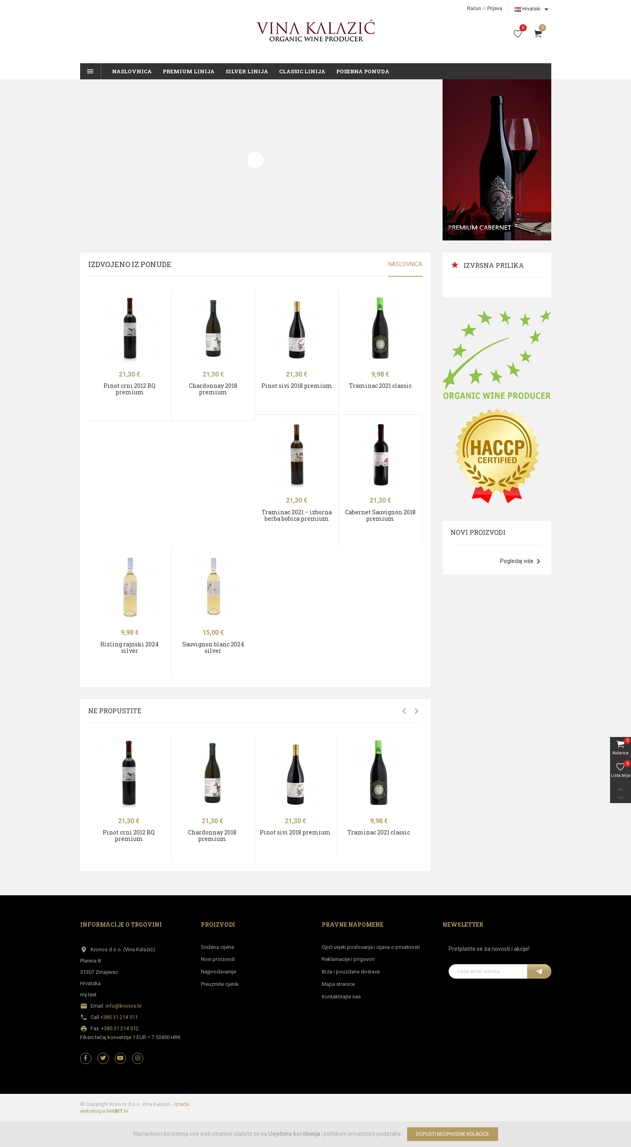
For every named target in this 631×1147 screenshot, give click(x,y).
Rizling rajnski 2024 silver (129, 647)
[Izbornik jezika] (533, 9)
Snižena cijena (217, 947)
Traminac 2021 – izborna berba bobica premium (297, 515)
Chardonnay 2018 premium (213, 388)
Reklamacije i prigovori (348, 959)
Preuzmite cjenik (220, 984)
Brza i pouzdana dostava (351, 972)
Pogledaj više (521, 561)
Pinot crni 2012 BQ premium (129, 388)
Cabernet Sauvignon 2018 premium (380, 515)
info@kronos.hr (124, 1006)
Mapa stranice (338, 984)
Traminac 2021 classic (380, 385)
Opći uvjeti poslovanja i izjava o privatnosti (371, 947)
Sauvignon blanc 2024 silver (213, 647)
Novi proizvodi (218, 959)
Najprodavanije (218, 972)
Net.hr (117, 1111)
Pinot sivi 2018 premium (296, 385)
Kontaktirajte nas (341, 997)
